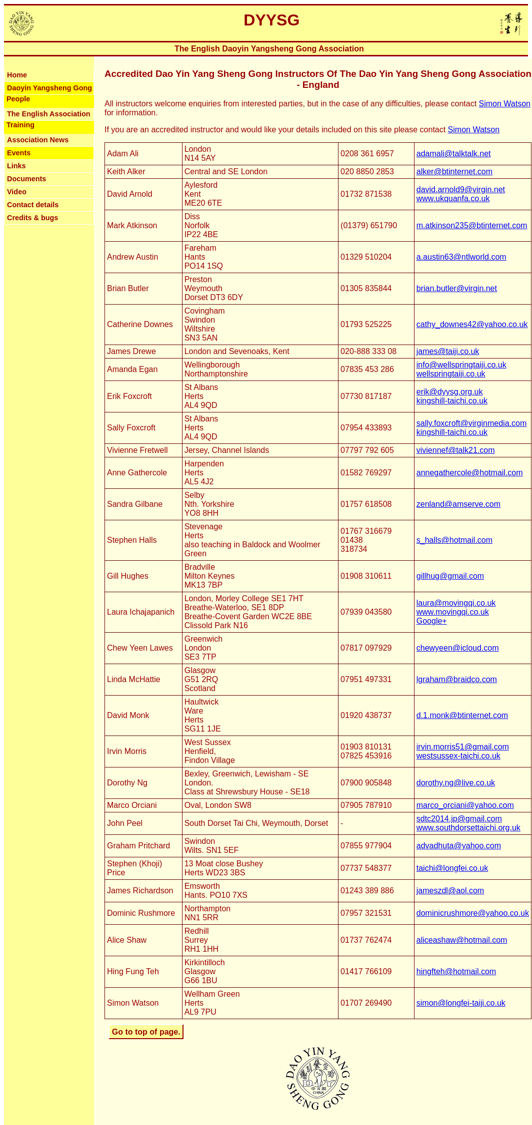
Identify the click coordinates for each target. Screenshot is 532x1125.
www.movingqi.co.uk (452, 612)
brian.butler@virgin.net (456, 288)
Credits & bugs (32, 218)
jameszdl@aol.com (450, 890)
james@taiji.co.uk (448, 351)
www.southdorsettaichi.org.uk (468, 827)
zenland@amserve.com (458, 504)
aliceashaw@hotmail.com (462, 940)
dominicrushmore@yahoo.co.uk (472, 913)
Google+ (431, 621)
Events (18, 153)
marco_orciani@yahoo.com (465, 805)
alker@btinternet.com (454, 171)
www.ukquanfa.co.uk (453, 198)
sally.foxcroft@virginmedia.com (471, 423)
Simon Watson (504, 103)
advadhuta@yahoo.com (458, 845)
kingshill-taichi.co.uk (452, 400)
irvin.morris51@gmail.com (462, 747)
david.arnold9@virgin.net (460, 189)
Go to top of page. (146, 1031)
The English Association (48, 114)
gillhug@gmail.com (450, 576)
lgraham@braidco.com (456, 679)
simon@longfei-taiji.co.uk (461, 1003)
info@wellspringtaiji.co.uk (461, 365)
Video (16, 192)
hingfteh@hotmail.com (456, 971)
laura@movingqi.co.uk (456, 603)
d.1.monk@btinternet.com (462, 715)
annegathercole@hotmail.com (469, 472)
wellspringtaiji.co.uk (451, 374)
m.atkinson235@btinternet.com (472, 225)
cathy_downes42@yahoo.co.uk (472, 324)
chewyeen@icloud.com (457, 648)
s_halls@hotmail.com (454, 540)
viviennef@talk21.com (455, 450)
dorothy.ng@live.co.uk (455, 782)
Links (16, 166)
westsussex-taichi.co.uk (458, 755)
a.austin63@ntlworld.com (461, 257)
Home (17, 75)
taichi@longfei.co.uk (452, 868)
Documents (26, 179)
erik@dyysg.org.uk (449, 391)
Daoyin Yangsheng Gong (49, 88)
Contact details (32, 205)
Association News (37, 140)
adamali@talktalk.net (453, 153)
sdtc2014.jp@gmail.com (459, 818)
